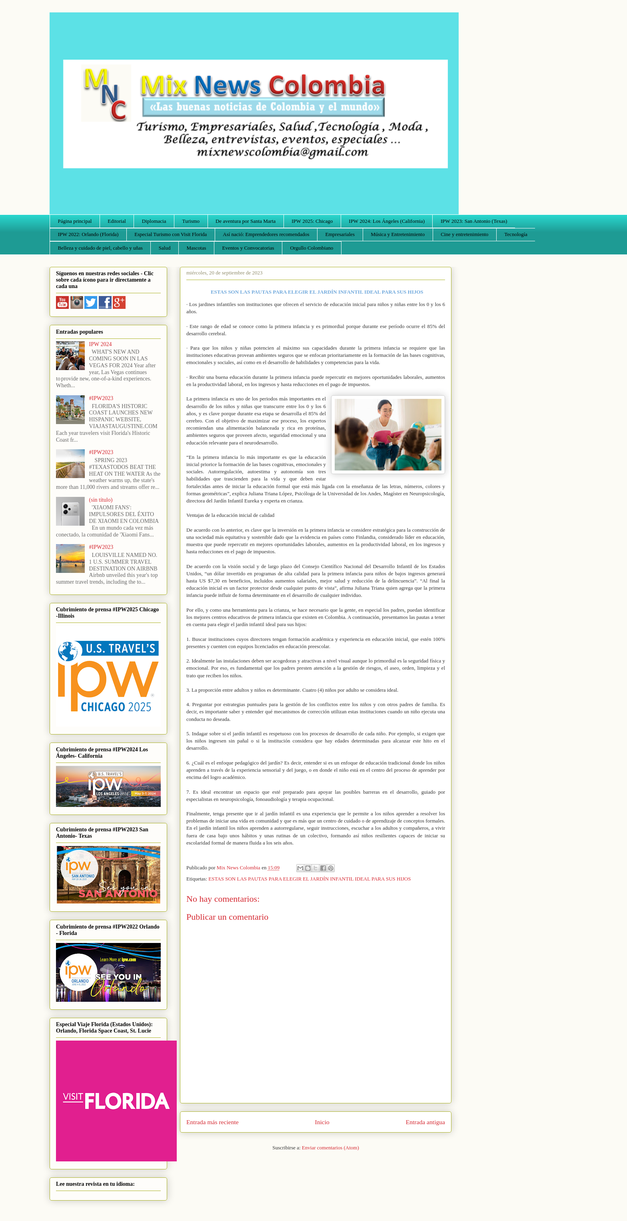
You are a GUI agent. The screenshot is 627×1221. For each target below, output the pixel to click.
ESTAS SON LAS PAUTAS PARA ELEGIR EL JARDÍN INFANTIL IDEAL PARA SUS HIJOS (309, 879)
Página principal (75, 221)
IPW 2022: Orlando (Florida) (88, 234)
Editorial (117, 221)
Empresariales (340, 234)
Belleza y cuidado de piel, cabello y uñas (100, 248)
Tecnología (515, 234)
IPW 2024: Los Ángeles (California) (387, 221)
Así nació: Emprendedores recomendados (266, 234)
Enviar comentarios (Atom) (330, 1148)
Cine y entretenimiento (464, 234)
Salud (165, 248)
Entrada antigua (425, 1122)
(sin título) (101, 500)
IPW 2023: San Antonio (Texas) (474, 221)
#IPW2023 (101, 398)
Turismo (191, 221)
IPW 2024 (100, 344)
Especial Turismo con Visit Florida (170, 234)
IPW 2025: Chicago (312, 221)
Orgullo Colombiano (311, 248)
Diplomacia (154, 221)
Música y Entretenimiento (398, 234)
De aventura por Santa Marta (246, 221)
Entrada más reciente (212, 1122)
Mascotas (196, 248)
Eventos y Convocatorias (248, 248)
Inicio (322, 1122)
